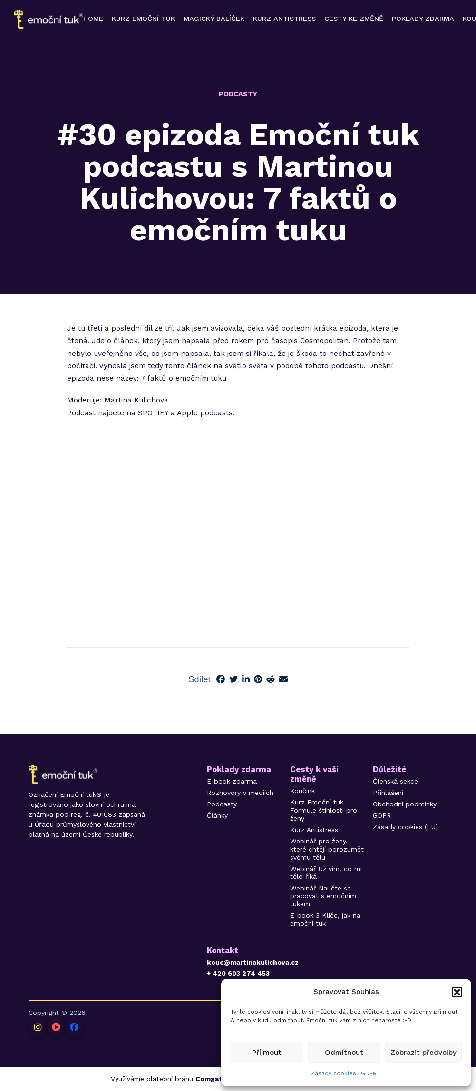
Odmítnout (344, 1052)
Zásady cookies (333, 1073)
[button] (457, 992)
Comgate (210, 1078)
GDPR (369, 1073)
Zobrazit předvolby (423, 1052)
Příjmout (267, 1052)
